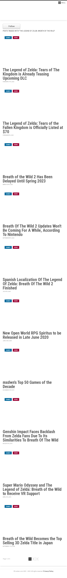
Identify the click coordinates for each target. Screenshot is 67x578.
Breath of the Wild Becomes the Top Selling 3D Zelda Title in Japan (32, 540)
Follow (12, 26)
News (16, 37)
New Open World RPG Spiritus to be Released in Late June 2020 (32, 335)
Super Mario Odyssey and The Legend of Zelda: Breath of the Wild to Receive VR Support (32, 489)
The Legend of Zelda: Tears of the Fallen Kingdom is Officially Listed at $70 (33, 127)
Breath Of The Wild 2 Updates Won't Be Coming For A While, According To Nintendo (32, 230)
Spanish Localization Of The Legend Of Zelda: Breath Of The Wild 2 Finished (32, 283)
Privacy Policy (48, 571)
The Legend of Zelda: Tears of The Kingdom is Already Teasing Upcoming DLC (31, 74)
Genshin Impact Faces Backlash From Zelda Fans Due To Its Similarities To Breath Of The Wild (30, 436)
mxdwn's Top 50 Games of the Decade (27, 384)
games (8, 37)
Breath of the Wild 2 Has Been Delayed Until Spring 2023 (27, 178)
